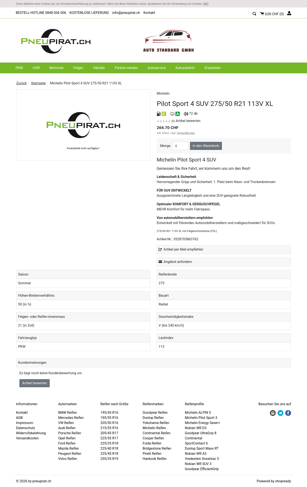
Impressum (24, 423)
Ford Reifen (66, 443)
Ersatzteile (212, 68)
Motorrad (56, 68)
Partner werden (126, 68)
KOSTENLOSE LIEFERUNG (89, 13)
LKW (36, 68)
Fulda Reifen (152, 443)
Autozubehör (185, 68)
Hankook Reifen (155, 459)
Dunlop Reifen (153, 418)
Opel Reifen (66, 438)
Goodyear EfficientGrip (202, 469)
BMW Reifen (67, 413)
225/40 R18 (109, 448)
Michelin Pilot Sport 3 (201, 418)
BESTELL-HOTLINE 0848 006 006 (41, 13)
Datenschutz (25, 428)
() (272, 13)
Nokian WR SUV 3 (198, 464)
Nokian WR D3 (196, 428)
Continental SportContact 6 (196, 440)
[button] (254, 13)
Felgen (78, 68)
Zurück (21, 83)
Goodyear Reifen (155, 413)
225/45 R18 (109, 454)
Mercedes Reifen (71, 418)
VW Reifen (66, 423)
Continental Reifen (156, 433)
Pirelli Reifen (152, 454)
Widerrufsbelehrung (31, 433)
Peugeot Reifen (69, 454)
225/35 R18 (109, 443)
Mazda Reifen (68, 448)
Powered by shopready (274, 481)
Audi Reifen (66, 428)
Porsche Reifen (69, 433)
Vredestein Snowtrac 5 (202, 459)
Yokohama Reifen (156, 423)
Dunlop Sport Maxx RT (202, 448)
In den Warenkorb (206, 146)
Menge (165, 146)
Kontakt (149, 13)
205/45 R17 (109, 433)
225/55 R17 (109, 438)
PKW (19, 68)
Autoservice (156, 68)
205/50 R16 (109, 423)
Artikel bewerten (34, 383)
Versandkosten (186, 133)
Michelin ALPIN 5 (198, 413)
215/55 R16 (109, 428)
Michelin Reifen (154, 428)
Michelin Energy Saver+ (202, 423)
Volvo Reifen (67, 459)
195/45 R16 (109, 413)
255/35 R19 (109, 459)
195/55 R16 (109, 418)
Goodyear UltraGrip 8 (200, 433)
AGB (19, 418)
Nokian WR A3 (196, 454)
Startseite (38, 83)
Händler (99, 68)
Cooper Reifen (153, 438)
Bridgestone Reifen (157, 448)
